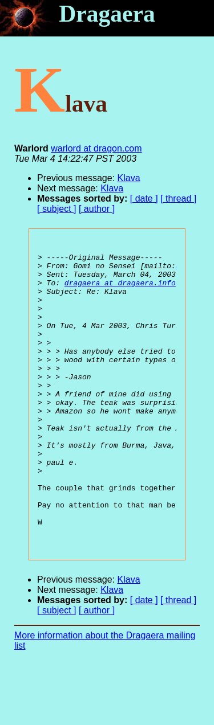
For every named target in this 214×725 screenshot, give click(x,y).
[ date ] (144, 198)
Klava (129, 178)
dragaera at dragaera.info (120, 291)
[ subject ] (56, 209)
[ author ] (97, 209)
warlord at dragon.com (96, 148)
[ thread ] (178, 198)
